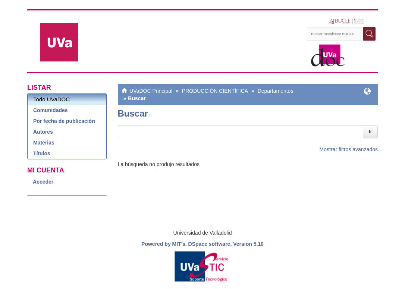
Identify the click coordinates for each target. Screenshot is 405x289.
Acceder (43, 182)
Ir (370, 131)
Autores (43, 132)
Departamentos (275, 91)
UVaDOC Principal (150, 91)
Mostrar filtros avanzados (349, 149)
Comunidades (50, 110)
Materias (43, 143)
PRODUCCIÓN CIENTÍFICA (215, 91)
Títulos (41, 153)
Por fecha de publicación (64, 121)
